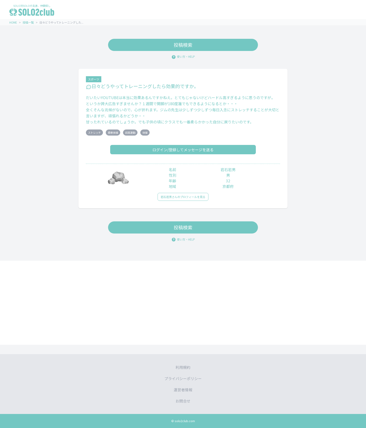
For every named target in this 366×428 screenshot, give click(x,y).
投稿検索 (183, 44)
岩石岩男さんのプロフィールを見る (183, 197)
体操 (145, 132)
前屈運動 (130, 132)
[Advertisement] (183, 302)
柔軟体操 (113, 132)
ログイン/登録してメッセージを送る (183, 149)
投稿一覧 (28, 22)
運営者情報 (183, 389)
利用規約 (183, 367)
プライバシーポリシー (183, 378)
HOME (13, 22)
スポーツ (93, 79)
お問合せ (183, 401)
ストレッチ (94, 132)
